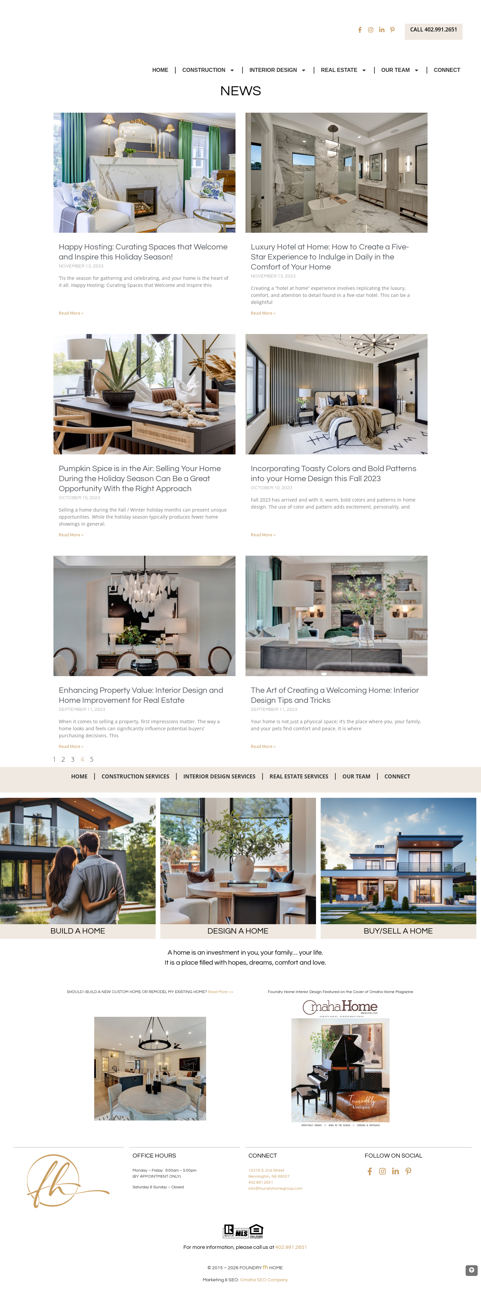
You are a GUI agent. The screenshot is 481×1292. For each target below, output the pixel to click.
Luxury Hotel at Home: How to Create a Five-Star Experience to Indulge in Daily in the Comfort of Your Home (330, 257)
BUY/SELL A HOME (398, 931)
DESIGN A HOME (238, 931)
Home (160, 70)
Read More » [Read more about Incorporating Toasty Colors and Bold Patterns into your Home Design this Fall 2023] (263, 535)
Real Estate (344, 70)
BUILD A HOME (77, 931)
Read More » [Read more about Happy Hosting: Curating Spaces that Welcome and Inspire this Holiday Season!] (71, 313)
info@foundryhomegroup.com (275, 1188)
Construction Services (135, 776)
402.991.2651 (261, 1182)
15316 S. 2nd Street (266, 1170)
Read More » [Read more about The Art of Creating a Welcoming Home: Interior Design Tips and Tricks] (263, 746)
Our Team (400, 70)
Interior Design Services (219, 776)
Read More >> (220, 992)
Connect (447, 70)
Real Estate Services (299, 776)
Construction (208, 70)
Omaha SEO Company (264, 1280)
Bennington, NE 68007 (269, 1176)
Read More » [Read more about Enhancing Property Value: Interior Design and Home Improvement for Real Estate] (71, 746)
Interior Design (278, 70)
